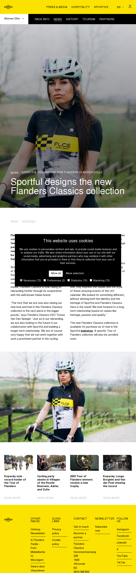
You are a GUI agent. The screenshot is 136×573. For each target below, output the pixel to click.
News (58, 19)
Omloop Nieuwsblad (38, 531)
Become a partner (80, 535)
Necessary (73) (30, 280)
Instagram (123, 529)
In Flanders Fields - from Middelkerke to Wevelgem (38, 550)
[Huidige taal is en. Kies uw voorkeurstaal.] (120, 7)
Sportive (101, 7)
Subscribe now (101, 529)
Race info (42, 19)
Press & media (56, 7)
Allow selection (75, 273)
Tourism (88, 19)
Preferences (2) (54, 280)
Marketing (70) (100, 280)
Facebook (123, 536)
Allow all (56, 273)
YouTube (122, 556)
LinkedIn (122, 543)
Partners (106, 19)
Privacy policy (56, 531)
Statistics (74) (77, 280)
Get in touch (81, 527)
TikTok (121, 563)
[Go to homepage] (8, 7)
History (72, 19)
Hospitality (81, 7)
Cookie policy (56, 542)
